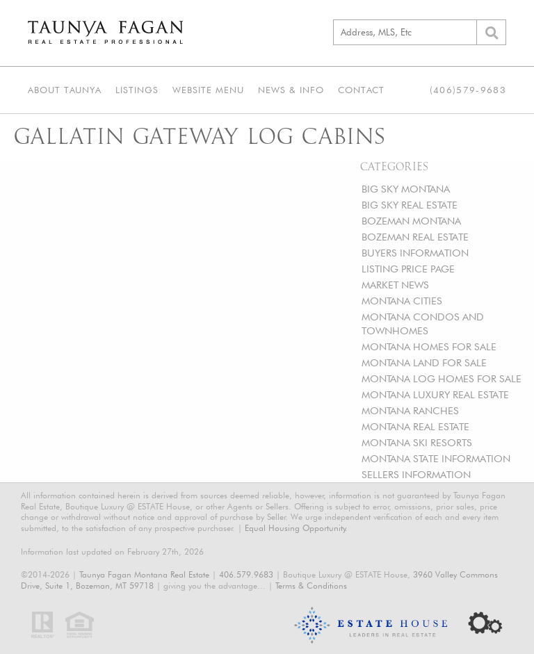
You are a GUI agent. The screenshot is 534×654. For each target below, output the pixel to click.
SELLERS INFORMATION (416, 474)
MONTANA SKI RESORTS (417, 442)
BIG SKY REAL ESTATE (410, 205)
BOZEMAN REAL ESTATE (415, 237)
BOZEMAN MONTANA (411, 221)
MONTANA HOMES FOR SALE (429, 346)
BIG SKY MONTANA (406, 189)
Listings (137, 89)
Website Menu (208, 89)
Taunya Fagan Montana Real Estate (144, 574)
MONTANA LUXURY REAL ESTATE (435, 394)
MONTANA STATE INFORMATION (436, 458)
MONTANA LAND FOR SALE (424, 362)
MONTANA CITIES (402, 300)
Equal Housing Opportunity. (296, 528)
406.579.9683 (246, 574)
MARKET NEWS (395, 285)
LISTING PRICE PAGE (408, 269)
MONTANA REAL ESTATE (415, 426)
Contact (361, 89)
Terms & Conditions (311, 585)
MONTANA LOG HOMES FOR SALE (441, 378)
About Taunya (65, 89)
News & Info (291, 89)
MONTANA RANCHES (410, 410)
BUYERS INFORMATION (415, 253)
